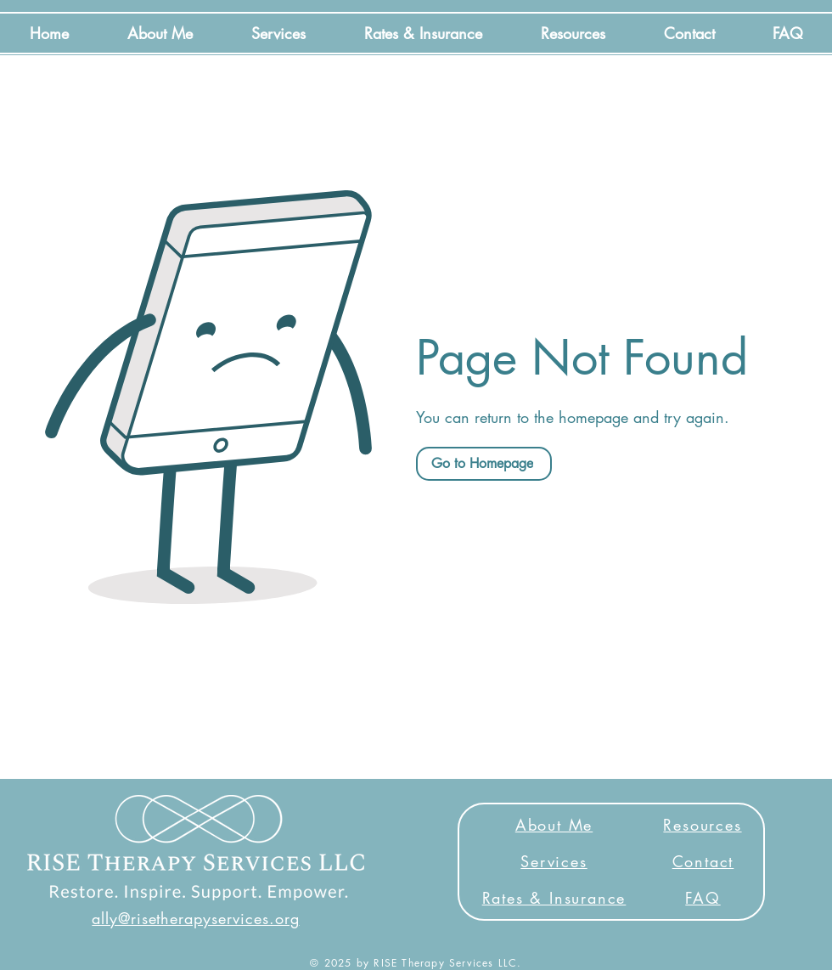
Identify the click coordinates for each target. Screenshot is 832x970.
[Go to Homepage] (484, 464)
